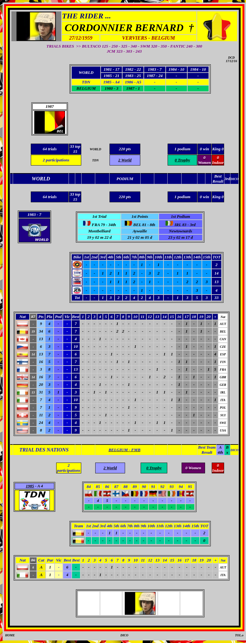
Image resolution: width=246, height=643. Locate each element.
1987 (50, 106)
